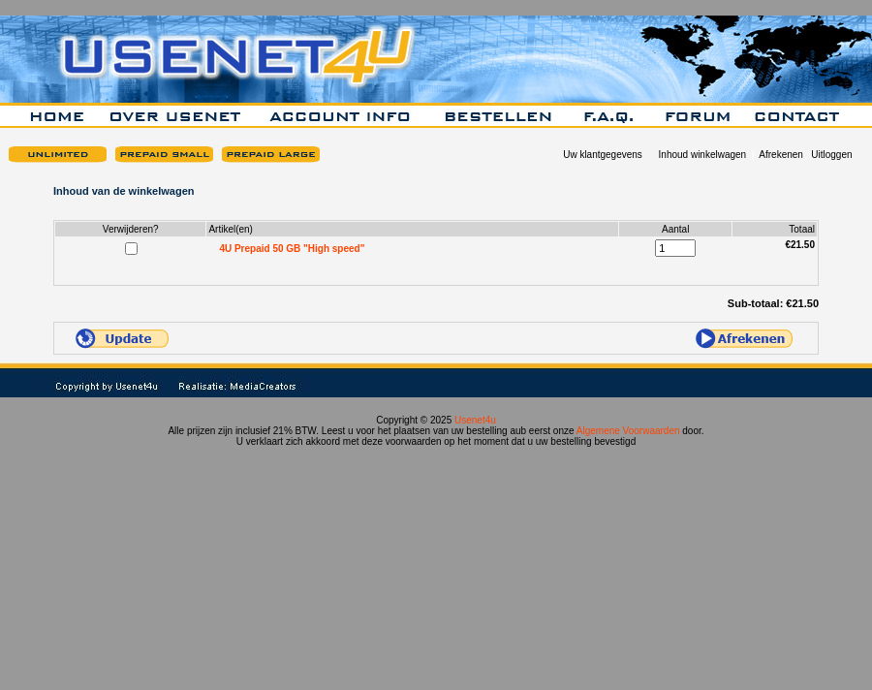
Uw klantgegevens (602, 154)
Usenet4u (475, 420)
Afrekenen (781, 154)
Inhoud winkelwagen (703, 154)
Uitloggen (831, 154)
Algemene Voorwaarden (628, 430)
